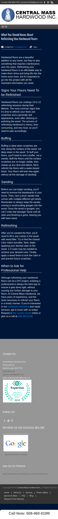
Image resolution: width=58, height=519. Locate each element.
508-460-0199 (13, 2)
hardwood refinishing (18, 306)
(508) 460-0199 (9, 371)
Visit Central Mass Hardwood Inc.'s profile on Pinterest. (25, 474)
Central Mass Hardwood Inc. (29, 487)
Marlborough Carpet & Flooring (16, 454)
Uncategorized (21, 47)
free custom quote (21, 313)
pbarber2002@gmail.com (32, 2)
